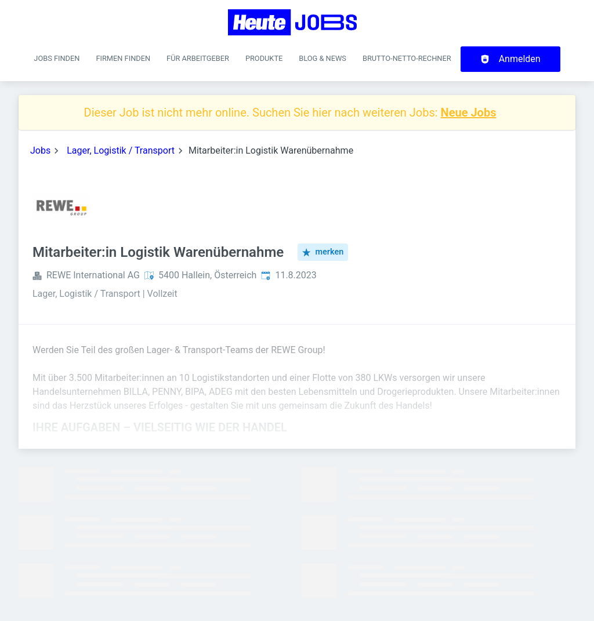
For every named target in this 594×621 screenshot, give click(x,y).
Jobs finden (56, 58)
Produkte (263, 58)
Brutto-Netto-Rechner (407, 58)
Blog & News (322, 58)
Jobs (40, 150)
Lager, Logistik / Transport (121, 150)
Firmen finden (123, 58)
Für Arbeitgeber (197, 58)
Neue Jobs (469, 112)
